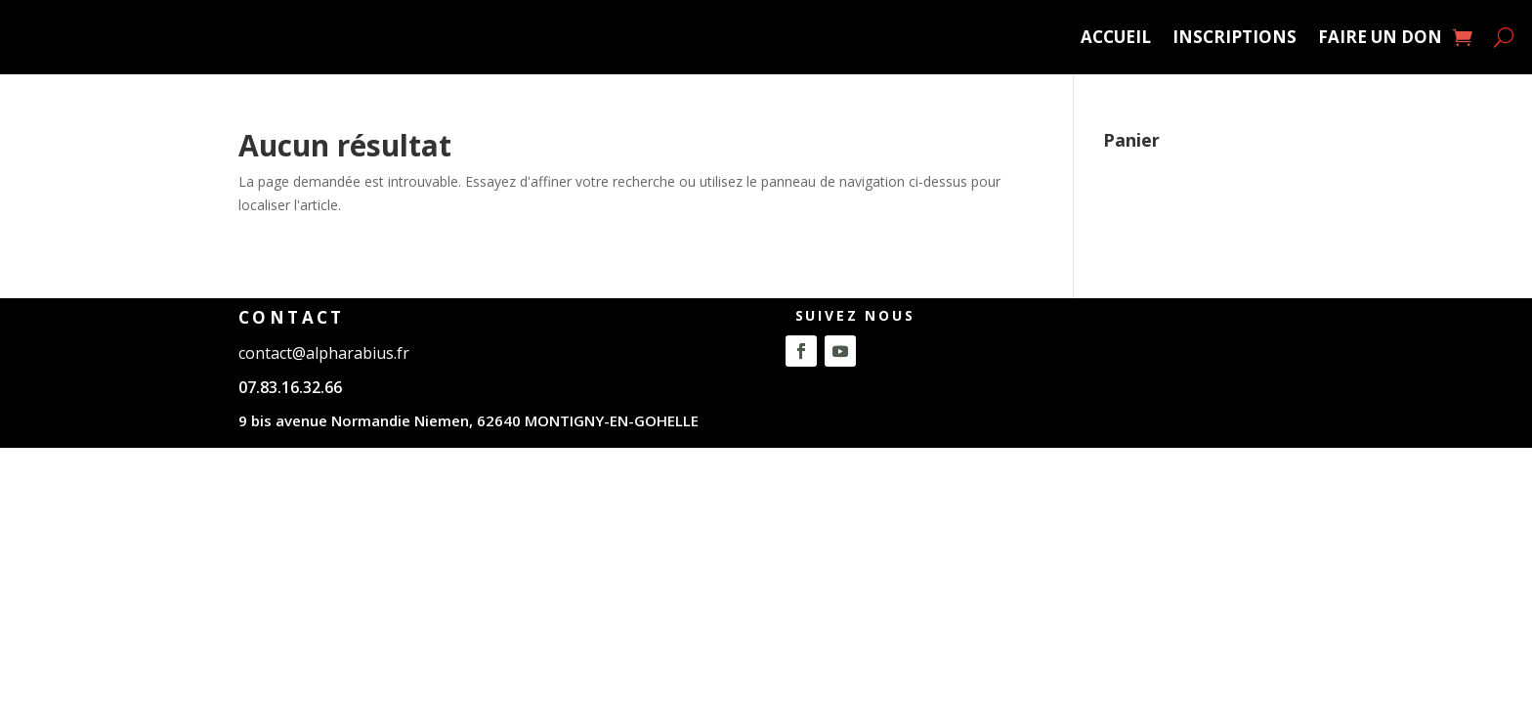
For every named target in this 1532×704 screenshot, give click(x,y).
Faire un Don (1380, 36)
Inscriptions (1234, 36)
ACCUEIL (1116, 36)
